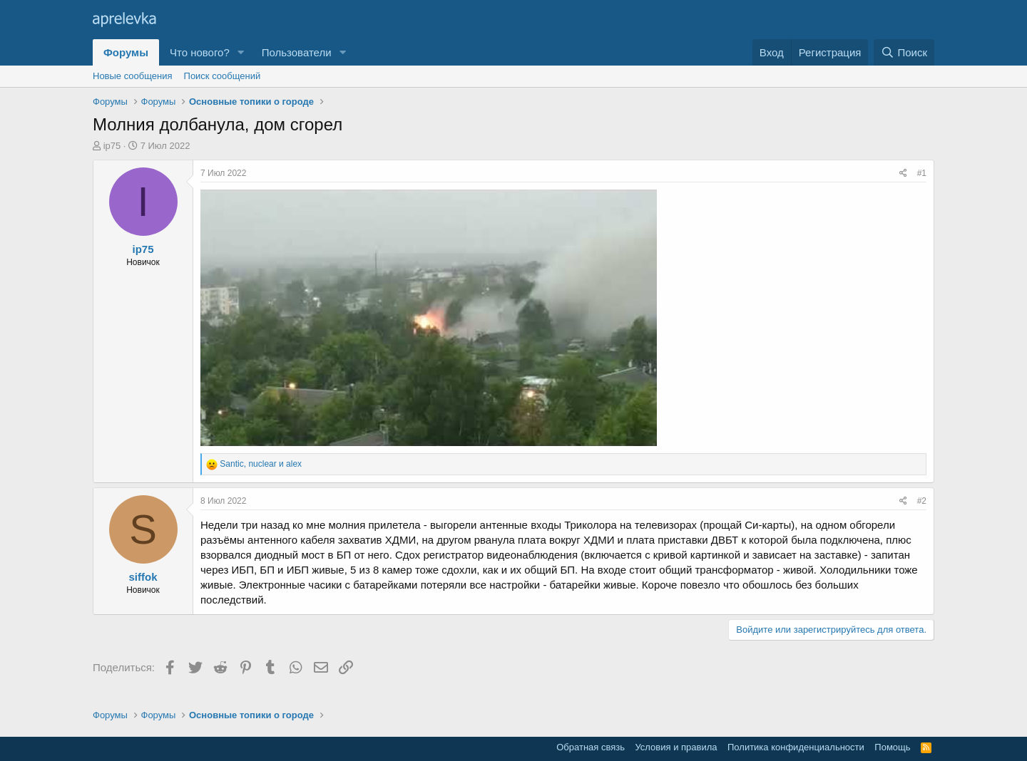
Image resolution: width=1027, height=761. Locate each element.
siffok (142, 577)
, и (261, 464)
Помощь (892, 747)
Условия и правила (676, 747)
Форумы (125, 52)
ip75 (112, 145)
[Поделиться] (903, 173)
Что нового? (200, 52)
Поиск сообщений (222, 76)
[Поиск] (904, 52)
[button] (241, 52)
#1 (921, 173)
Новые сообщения (133, 76)
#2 (921, 501)
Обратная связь (590, 747)
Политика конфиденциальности (795, 747)
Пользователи (297, 52)
